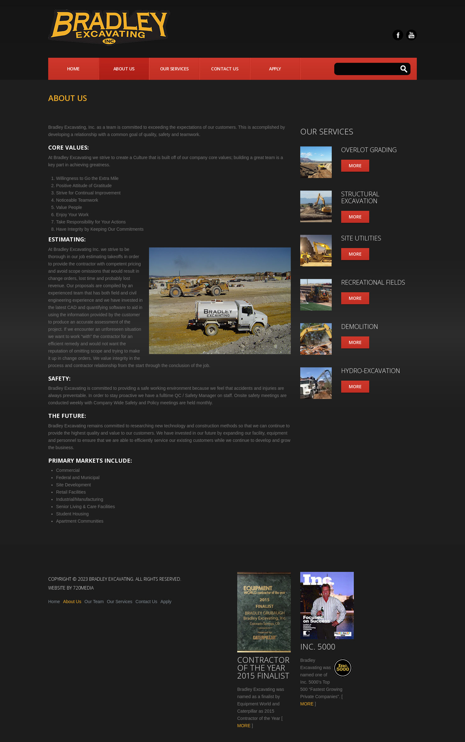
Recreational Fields (373, 282)
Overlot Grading (369, 149)
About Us (124, 69)
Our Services (174, 69)
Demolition (359, 326)
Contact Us (224, 69)
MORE (243, 725)
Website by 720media (71, 588)
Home (73, 69)
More (355, 166)
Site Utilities (361, 238)
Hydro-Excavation (370, 370)
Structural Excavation (360, 197)
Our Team (94, 601)
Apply (275, 69)
